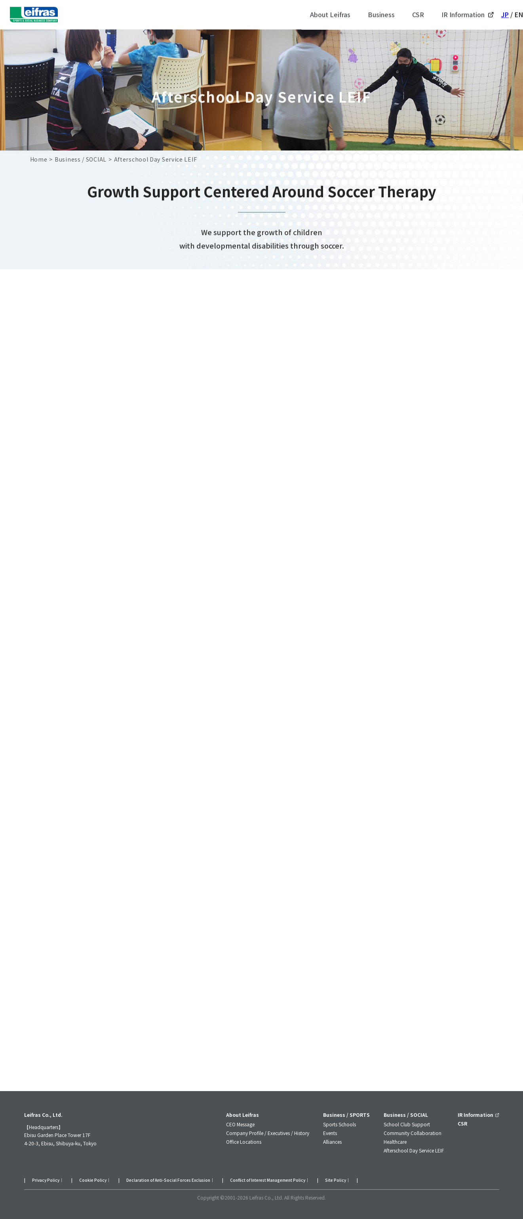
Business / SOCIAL (81, 159)
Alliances (332, 1141)
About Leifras (242, 1114)
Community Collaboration (412, 1132)
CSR (462, 1123)
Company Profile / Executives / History (267, 1132)
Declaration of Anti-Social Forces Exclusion (168, 1180)
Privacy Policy (45, 1180)
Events (330, 1132)
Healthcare (395, 1141)
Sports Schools (339, 1124)
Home (39, 159)
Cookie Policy (93, 1180)
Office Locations (243, 1141)
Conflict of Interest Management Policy (267, 1180)
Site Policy (335, 1180)
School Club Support (407, 1124)
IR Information (478, 1114)
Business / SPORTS (346, 1114)
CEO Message (240, 1124)
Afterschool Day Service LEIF (414, 1150)
